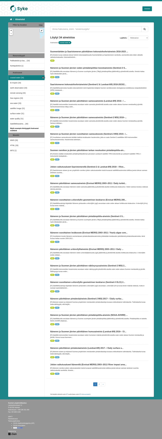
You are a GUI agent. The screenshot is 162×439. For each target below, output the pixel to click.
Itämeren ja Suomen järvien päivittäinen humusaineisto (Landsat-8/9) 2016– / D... (88, 331)
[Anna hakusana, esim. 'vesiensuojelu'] (96, 29)
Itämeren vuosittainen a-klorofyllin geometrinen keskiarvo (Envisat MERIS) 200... (88, 200)
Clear (41, 25)
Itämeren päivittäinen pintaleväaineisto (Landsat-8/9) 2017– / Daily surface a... (86, 348)
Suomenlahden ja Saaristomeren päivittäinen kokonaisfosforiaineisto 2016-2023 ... (89, 51)
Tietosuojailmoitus (14, 421)
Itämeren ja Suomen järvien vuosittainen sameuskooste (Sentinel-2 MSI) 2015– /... (88, 134)
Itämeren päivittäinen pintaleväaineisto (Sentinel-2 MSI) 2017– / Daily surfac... (86, 299)
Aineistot (147, 9)
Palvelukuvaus (13, 419)
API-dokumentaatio (84, 394)
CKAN (12, 434)
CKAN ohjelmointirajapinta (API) (23, 423)
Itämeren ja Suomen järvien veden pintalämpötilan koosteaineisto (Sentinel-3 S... (88, 68)
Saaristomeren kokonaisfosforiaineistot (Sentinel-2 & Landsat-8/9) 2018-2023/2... (88, 84)
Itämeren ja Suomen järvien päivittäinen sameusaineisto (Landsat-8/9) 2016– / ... (88, 101)
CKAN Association (19, 425)
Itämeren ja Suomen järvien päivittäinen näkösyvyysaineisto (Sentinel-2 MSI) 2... (88, 266)
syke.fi (10, 416)
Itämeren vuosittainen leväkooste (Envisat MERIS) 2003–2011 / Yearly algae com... (88, 233)
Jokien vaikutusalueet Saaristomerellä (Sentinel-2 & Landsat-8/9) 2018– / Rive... (87, 167)
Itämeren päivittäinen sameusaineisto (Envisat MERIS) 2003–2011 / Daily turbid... (88, 183)
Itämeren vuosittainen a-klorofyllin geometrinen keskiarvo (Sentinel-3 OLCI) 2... (87, 282)
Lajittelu (123, 38)
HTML (57, 77)
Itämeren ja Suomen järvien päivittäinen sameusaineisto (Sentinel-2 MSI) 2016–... (88, 117)
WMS (52, 60)
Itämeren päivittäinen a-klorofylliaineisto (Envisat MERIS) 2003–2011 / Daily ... (86, 249)
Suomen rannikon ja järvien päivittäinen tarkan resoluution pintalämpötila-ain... (87, 150)
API (67, 394)
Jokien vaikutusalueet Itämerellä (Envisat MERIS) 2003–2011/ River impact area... (88, 365)
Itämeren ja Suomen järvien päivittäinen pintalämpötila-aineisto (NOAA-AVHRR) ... (89, 315)
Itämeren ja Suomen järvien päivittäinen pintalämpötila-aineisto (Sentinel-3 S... (87, 216)
